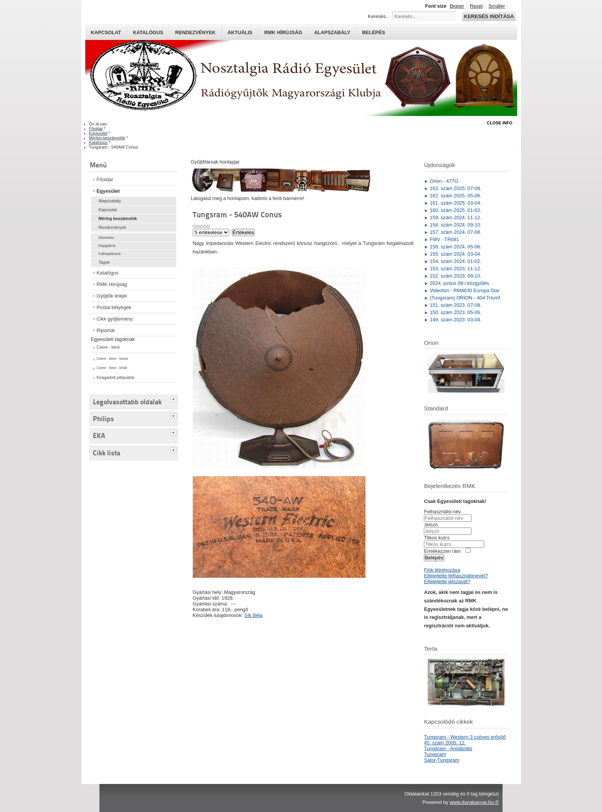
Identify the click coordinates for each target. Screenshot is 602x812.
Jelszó (431, 525)
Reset (476, 6)
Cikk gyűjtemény (115, 319)
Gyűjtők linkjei (112, 296)
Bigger (457, 6)
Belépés (373, 32)
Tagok (104, 262)
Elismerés (106, 238)
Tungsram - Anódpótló (448, 748)
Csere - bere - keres (112, 359)
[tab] (174, 398)
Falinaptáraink (110, 254)
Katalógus (148, 32)
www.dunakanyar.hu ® (474, 802)
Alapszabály (332, 32)
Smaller (496, 6)
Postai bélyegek (114, 307)
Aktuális (240, 32)
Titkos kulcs (436, 538)
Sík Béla (253, 615)
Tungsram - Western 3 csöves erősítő (465, 737)
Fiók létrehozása (442, 570)
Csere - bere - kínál (112, 368)
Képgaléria (107, 246)
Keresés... (379, 16)
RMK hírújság (283, 32)
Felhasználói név (442, 511)
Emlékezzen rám (442, 551)
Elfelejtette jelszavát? (447, 581)
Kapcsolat (106, 32)
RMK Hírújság (112, 284)
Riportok (106, 330)
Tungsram (435, 754)
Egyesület (108, 191)
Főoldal (105, 179)
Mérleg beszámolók (118, 218)
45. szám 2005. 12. (445, 743)
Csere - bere (108, 347)
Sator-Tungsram (441, 760)
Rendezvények (195, 32)
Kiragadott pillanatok (116, 377)
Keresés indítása (489, 16)
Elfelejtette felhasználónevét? (456, 576)
